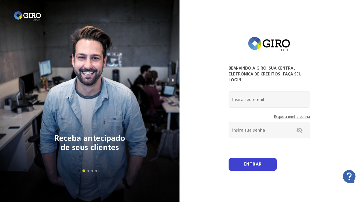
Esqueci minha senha (292, 116)
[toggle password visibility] (299, 130)
